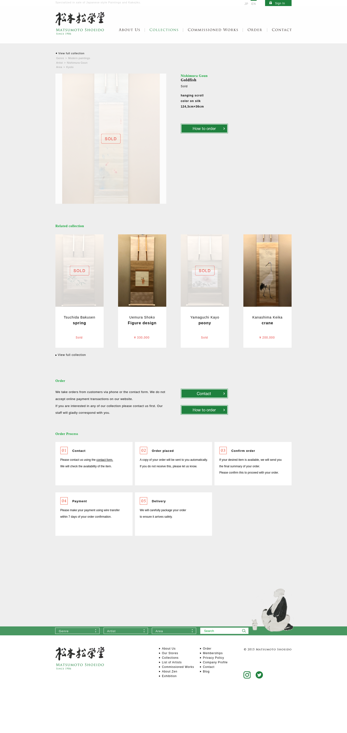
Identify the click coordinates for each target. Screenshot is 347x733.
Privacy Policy (213, 657)
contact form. (104, 460)
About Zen (169, 671)
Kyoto (69, 67)
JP (246, 4)
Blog (206, 671)
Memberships (213, 653)
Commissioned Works (178, 667)
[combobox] (77, 631)
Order (207, 648)
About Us (169, 648)
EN (253, 4)
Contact (208, 667)
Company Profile (215, 662)
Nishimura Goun (77, 62)
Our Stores (170, 653)
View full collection (71, 53)
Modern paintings (79, 58)
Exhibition (169, 676)
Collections (170, 657)
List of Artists (172, 662)
